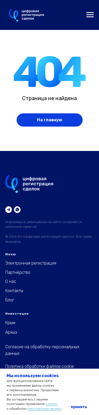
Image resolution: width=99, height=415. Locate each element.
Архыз (11, 332)
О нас (10, 281)
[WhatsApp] (17, 209)
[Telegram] (8, 209)
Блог (9, 299)
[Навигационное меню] (90, 14)
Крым (10, 322)
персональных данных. (44, 408)
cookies (51, 404)
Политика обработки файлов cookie (39, 366)
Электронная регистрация (30, 263)
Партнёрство (17, 272)
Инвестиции (17, 313)
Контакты (14, 290)
